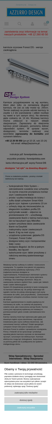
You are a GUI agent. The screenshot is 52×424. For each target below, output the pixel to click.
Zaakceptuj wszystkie (26, 408)
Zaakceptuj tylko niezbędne (26, 393)
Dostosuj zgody (26, 400)
